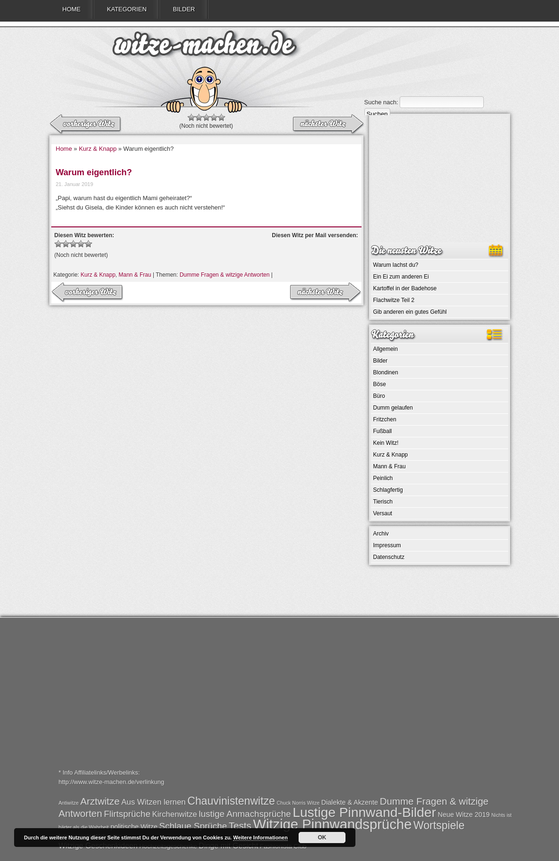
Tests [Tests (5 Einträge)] (240, 825)
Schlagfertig (388, 490)
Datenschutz (389, 557)
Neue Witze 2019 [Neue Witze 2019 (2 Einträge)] (463, 814)
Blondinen (385, 372)
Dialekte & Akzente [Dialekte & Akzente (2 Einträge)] (349, 802)
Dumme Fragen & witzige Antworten (224, 274)
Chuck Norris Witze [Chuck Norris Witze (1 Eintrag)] (297, 803)
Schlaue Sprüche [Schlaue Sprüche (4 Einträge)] (193, 826)
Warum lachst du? (395, 265)
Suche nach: (381, 102)
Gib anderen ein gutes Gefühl (410, 312)
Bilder (184, 9)
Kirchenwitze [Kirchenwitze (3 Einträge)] (174, 814)
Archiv (381, 533)
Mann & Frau (134, 274)
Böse (379, 384)
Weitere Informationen (260, 837)
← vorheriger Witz (327, 124)
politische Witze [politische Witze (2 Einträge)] (133, 826)
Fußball (382, 431)
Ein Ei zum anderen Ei (401, 276)
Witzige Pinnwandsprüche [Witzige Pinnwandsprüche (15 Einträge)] (332, 824)
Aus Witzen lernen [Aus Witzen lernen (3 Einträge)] (153, 802)
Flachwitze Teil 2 (394, 300)
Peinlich (383, 478)
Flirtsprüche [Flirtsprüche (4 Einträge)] (127, 814)
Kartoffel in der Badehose (405, 288)
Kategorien (127, 9)
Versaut (383, 513)
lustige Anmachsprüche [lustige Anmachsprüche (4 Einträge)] (245, 814)
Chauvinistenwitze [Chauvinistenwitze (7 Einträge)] (231, 801)
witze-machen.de (204, 47)
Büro (379, 396)
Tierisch (383, 501)
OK (322, 837)
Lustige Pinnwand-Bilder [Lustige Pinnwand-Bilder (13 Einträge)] (364, 812)
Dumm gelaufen (393, 407)
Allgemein (385, 349)
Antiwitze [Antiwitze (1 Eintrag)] (69, 803)
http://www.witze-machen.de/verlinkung (112, 781)
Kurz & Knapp (98, 148)
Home (72, 9)
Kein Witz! (386, 443)
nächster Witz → (86, 124)
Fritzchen (384, 419)
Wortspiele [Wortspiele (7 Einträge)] (439, 825)
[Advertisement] (439, 179)
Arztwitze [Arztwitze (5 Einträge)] (100, 801)
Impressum (387, 545)
